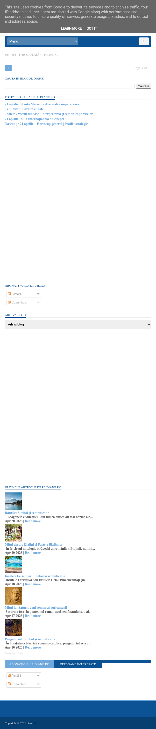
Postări (14, 294)
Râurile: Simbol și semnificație (27, 513)
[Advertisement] (41, 204)
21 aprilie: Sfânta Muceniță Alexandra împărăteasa (42, 104)
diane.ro (31, 723)
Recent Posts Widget (14, 653)
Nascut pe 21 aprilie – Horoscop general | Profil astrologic (46, 124)
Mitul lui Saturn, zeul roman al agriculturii (36, 607)
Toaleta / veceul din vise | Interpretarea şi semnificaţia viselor (49, 114)
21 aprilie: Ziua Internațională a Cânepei (34, 119)
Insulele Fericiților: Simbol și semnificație (35, 576)
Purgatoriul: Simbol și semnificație (30, 639)
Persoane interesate (78, 664)
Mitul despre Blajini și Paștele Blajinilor (34, 544)
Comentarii (17, 302)
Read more (33, 521)
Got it (91, 28)
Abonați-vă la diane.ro (29, 664)
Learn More (71, 28)
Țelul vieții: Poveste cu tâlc (24, 109)
